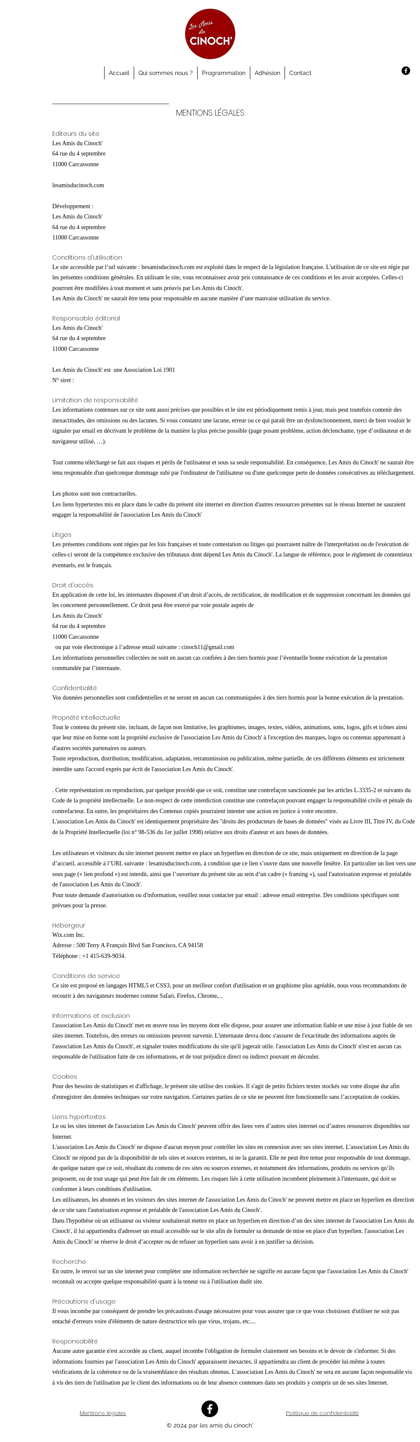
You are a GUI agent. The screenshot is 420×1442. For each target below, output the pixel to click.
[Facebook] (406, 70)
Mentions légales (103, 1413)
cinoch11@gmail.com (207, 647)
